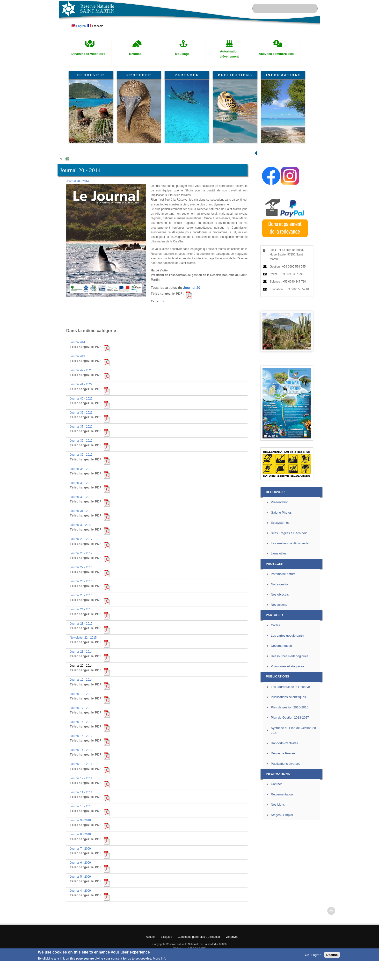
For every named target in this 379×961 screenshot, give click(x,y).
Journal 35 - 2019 (81, 454)
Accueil (150, 937)
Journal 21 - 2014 (81, 651)
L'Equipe (166, 937)
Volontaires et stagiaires (287, 666)
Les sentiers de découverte (289, 543)
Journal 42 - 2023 (81, 370)
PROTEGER (139, 75)
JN (163, 301)
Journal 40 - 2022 (81, 398)
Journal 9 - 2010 (80, 820)
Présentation (279, 502)
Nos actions (279, 604)
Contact (276, 784)
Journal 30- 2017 (81, 525)
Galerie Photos (281, 512)
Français (95, 26)
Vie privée (232, 937)
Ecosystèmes (280, 522)
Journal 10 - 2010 (81, 806)
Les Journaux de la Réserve (290, 687)
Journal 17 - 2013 (81, 708)
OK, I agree (313, 955)
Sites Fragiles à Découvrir (289, 533)
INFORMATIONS (283, 75)
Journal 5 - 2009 (80, 876)
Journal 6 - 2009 (80, 862)
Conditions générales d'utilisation (199, 937)
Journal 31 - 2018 (81, 511)
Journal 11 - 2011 (81, 792)
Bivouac (135, 54)
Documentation (281, 646)
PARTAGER (187, 75)
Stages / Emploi (282, 815)
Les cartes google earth (287, 635)
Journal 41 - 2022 (81, 384)
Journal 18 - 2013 (81, 694)
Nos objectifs (280, 594)
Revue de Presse (283, 753)
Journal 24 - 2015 (81, 609)
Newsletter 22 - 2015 (83, 637)
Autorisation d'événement (229, 54)
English (79, 26)
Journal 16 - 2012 (81, 722)
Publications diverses (285, 763)
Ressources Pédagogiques (289, 656)
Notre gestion (280, 584)
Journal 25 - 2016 (81, 595)
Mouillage (182, 54)
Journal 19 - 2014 (81, 679)
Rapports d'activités (284, 743)
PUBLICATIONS (235, 75)
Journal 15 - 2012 (81, 736)
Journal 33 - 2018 (81, 483)
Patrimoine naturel (283, 574)
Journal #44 (77, 342)
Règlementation (282, 794)
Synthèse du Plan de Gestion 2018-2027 (295, 730)
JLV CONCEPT (196, 948)
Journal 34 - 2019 (81, 469)
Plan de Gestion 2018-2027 (290, 717)
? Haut (331, 911)
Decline (332, 955)
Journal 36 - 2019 (81, 440)
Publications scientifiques (288, 697)
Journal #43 (77, 356)
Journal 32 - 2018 (81, 497)
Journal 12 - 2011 (81, 778)
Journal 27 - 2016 (81, 567)
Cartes (275, 625)
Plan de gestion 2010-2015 (289, 707)
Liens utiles (278, 553)
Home (67, 159)
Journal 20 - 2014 (77, 181)
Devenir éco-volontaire (88, 54)
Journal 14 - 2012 (81, 750)
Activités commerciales (276, 54)
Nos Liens (278, 804)
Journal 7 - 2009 (80, 848)
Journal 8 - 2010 (80, 834)
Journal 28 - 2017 (81, 553)
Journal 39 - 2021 (81, 412)
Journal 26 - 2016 (81, 581)
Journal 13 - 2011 (81, 764)
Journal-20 (191, 288)
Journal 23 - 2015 (81, 623)
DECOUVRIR (91, 75)
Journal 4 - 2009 (80, 890)
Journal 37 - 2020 (81, 426)
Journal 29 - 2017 (81, 539)
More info (159, 958)
